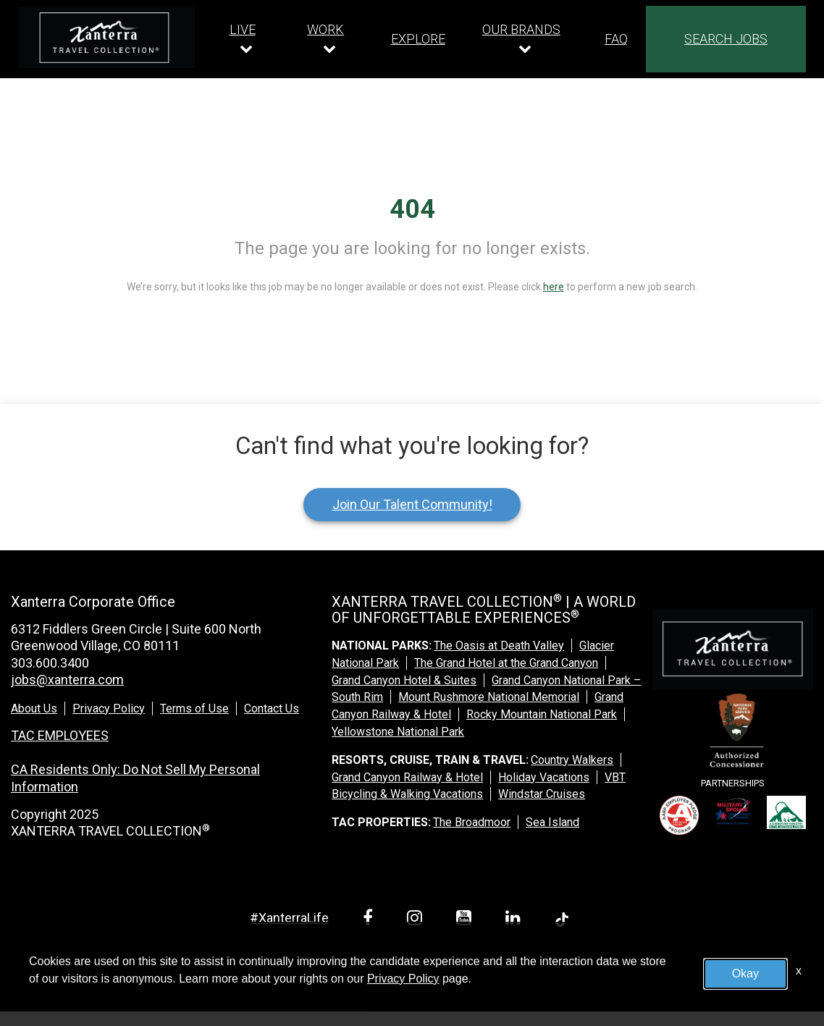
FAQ (616, 38)
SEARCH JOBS (726, 38)
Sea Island (552, 822)
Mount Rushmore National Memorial (488, 697)
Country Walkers (572, 760)
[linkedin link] (515, 920)
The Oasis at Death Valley (499, 645)
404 (412, 209)
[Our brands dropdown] (525, 38)
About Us (34, 708)
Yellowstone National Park (398, 732)
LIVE (243, 29)
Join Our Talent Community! (412, 504)
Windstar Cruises (541, 794)
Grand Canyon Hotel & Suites (404, 680)
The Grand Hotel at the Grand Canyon (506, 663)
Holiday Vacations (543, 777)
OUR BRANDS (521, 29)
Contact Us (271, 708)
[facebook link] (370, 920)
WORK (325, 29)
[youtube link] (466, 920)
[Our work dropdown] (329, 38)
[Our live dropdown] (246, 38)
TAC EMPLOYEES (60, 735)
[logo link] (106, 38)
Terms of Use (194, 708)
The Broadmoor (471, 822)
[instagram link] (417, 920)
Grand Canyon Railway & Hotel (407, 777)
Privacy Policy (108, 708)
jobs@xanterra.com (67, 679)
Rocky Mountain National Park (541, 714)
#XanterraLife (289, 917)
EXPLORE (418, 38)
